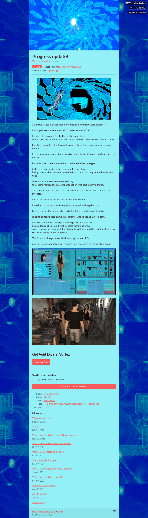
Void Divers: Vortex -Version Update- (51, 443)
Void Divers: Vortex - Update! (47, 476)
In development (51, 394)
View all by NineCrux (47, 511)
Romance (71, 404)
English (47, 407)
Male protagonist (51, 404)
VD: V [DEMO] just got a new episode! (52, 468)
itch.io (34, 511)
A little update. (39, 493)
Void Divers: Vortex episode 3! (48, 451)
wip (97, 404)
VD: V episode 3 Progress (45, 460)
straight (91, 404)
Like (37, 67)
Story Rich (82, 404)
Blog (50, 515)
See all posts (38, 502)
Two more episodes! (42, 418)
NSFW (63, 404)
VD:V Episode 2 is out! (44, 485)
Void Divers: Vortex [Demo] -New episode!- (54, 434)
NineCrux (61, 67)
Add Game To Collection (74, 386)
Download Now (41, 362)
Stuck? (35, 426)
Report (60, 511)
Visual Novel (49, 400)
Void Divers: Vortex (41, 61)
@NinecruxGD (73, 67)
